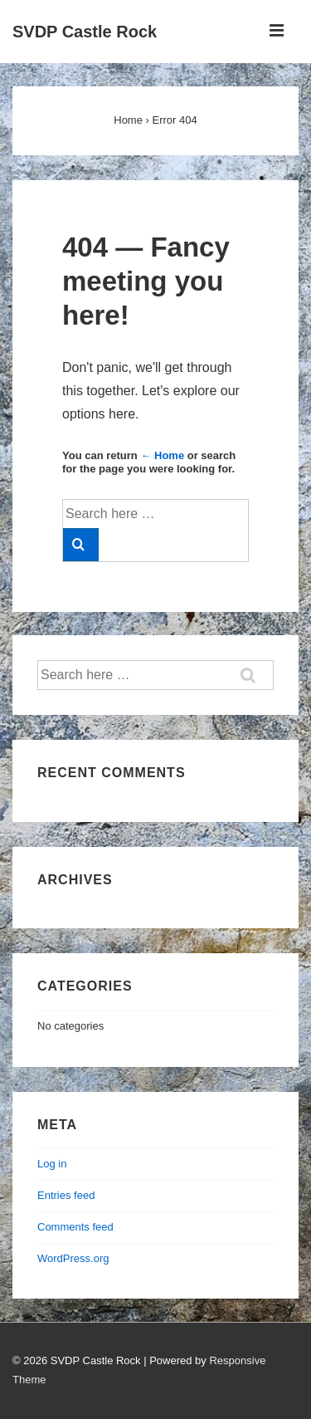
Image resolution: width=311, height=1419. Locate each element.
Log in (51, 1163)
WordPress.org (73, 1258)
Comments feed (75, 1227)
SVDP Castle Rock (84, 31)
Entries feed (66, 1195)
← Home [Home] (162, 455)
